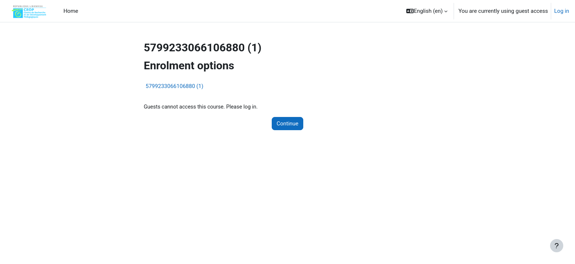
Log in (561, 11)
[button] (427, 11)
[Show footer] (556, 245)
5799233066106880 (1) (174, 86)
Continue (287, 124)
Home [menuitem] (70, 11)
